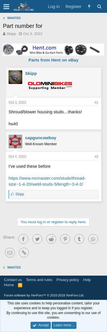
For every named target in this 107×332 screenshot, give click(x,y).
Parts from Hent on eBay (53, 60)
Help (87, 280)
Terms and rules (39, 280)
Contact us (13, 280)
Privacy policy (67, 280)
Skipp (11, 34)
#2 (96, 157)
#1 (96, 102)
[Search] (99, 6)
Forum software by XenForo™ (44, 295)
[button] (6, 6)
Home (9, 285)
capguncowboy (40, 137)
